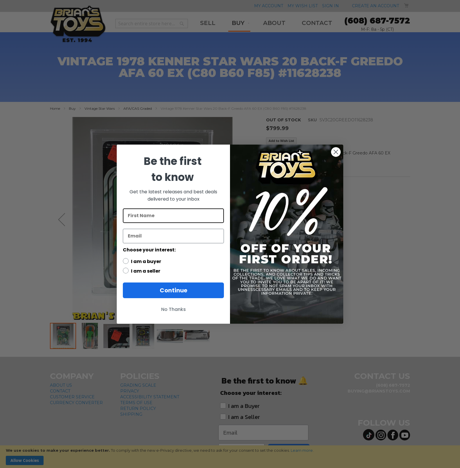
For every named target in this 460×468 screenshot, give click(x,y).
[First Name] (173, 215)
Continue (173, 290)
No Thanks (173, 309)
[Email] (173, 236)
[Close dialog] (336, 152)
